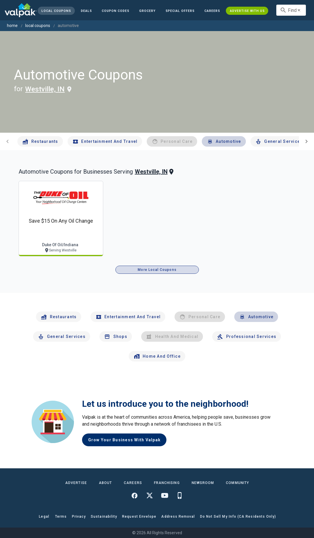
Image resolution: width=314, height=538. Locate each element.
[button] (180, 11)
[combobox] (291, 10)
